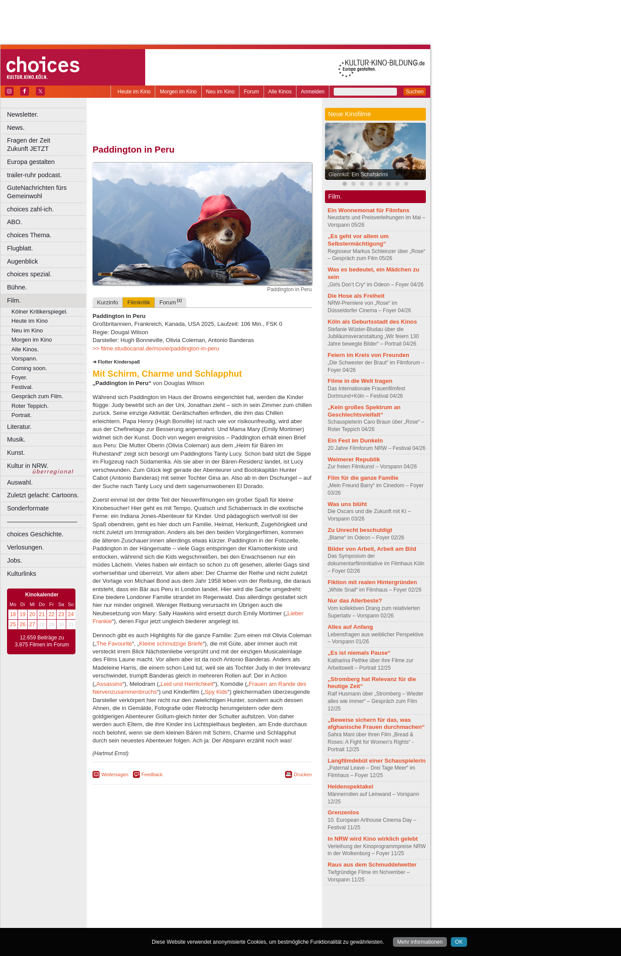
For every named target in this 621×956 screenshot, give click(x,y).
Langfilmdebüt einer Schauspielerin (377, 760)
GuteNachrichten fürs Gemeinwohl (37, 192)
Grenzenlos (343, 812)
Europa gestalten (31, 161)
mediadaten (273, 906)
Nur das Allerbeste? (355, 600)
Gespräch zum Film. (37, 396)
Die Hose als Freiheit (356, 296)
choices (155, 914)
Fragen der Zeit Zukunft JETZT (47, 144)
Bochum (135, 921)
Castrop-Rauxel (181, 921)
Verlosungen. (25, 547)
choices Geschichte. (35, 534)
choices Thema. (29, 235)
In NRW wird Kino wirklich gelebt (373, 838)
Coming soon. (29, 368)
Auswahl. (19, 482)
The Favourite (114, 643)
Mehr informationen (420, 942)
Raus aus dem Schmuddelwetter (372, 864)
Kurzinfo (107, 302)
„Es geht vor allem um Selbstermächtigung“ (358, 240)
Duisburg (267, 921)
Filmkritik (138, 302)
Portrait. (21, 415)
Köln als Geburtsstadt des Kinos (372, 321)
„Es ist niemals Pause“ (359, 652)
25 (13, 624)
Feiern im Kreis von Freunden (368, 355)
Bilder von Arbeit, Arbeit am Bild (372, 549)
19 (22, 614)
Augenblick (22, 261)
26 (22, 624)
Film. (14, 300)
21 (42, 614)
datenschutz (228, 906)
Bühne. (17, 287)
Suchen (415, 92)
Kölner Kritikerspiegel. (39, 311)
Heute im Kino (134, 92)
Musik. (16, 439)
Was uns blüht (347, 504)
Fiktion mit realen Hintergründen (372, 582)
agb (251, 906)
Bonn (154, 921)
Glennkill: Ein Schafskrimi (358, 174)
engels (176, 914)
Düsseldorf (240, 921)
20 (32, 614)
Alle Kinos (280, 92)
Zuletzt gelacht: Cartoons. (43, 495)
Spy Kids (216, 691)
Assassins (109, 684)
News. (16, 127)
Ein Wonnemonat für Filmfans (369, 210)
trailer (202, 914)
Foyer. (19, 377)
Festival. (22, 387)
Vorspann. (24, 358)
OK (459, 942)
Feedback (152, 774)
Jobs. (14, 560)
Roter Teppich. (30, 406)
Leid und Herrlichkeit (187, 684)
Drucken (303, 774)
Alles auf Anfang (350, 627)
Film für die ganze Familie (363, 477)
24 (71, 614)
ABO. (14, 221)
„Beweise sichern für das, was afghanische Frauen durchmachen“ (376, 724)
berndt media (164, 906)
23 (61, 614)
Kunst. (16, 452)
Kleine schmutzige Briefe (171, 643)
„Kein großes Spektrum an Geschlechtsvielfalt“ (364, 411)
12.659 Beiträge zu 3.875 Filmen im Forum (42, 641)
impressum (197, 906)
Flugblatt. (20, 248)
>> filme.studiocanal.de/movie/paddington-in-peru (156, 348)
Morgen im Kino (178, 92)
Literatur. (19, 426)
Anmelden (313, 92)
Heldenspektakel (350, 786)
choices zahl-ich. (30, 209)
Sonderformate (28, 508)
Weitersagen (114, 774)
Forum (251, 92)
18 (13, 614)
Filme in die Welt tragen (360, 381)
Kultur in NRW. (27, 465)
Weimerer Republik (354, 459)
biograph (131, 914)
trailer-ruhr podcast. (34, 174)
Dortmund (213, 921)
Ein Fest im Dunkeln (355, 440)
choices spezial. (29, 274)
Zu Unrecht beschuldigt (360, 530)
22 (51, 614)
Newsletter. (22, 114)
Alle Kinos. (25, 349)
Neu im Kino (220, 92)
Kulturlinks (21, 573)
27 (32, 624)
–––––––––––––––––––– (42, 521)
